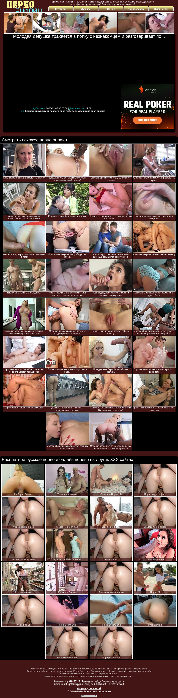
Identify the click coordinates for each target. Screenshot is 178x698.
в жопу (42, 111)
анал (93, 111)
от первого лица (56, 111)
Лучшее (86, 9)
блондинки (31, 111)
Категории (60, 9)
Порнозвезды (136, 9)
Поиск (111, 9)
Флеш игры (161, 9)
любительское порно (78, 111)
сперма (101, 111)
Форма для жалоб (89, 688)
